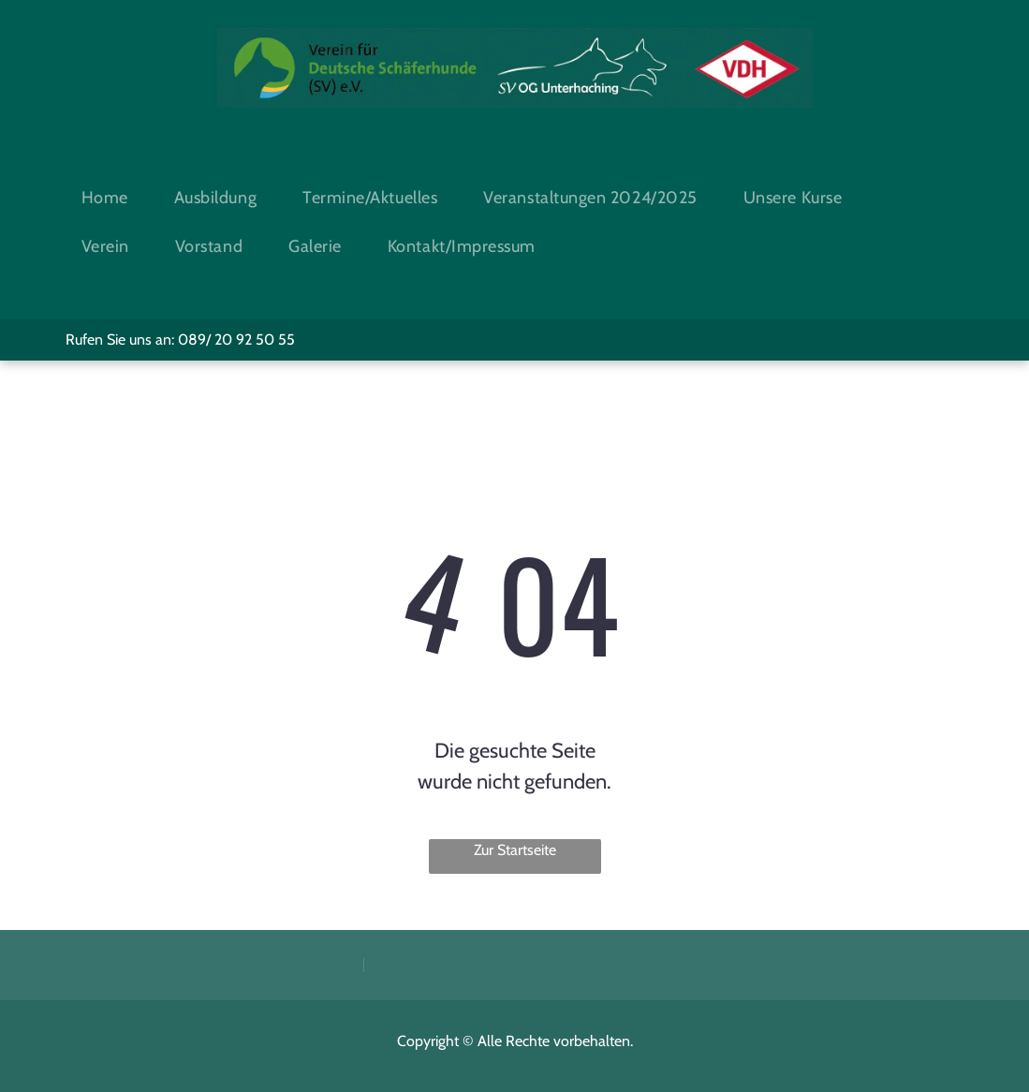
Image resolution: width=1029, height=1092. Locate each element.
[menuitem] (112, 197)
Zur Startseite (515, 850)
